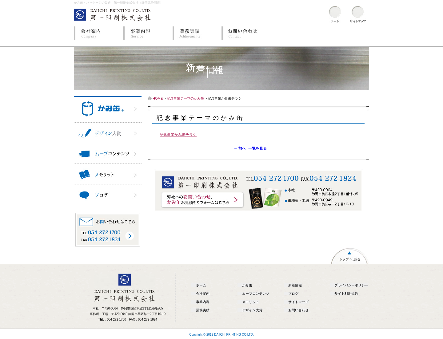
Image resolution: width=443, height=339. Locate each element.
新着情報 (295, 285)
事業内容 (146, 33)
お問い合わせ (245, 33)
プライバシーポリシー (351, 285)
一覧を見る (257, 148)
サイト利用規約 (346, 293)
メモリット (250, 302)
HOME (158, 98)
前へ (240, 148)
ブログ (293, 293)
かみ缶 (247, 285)
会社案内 (97, 33)
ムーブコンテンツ (255, 293)
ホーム (201, 285)
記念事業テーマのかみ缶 (185, 98)
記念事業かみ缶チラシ (178, 134)
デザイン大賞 (252, 310)
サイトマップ (298, 302)
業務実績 (195, 33)
